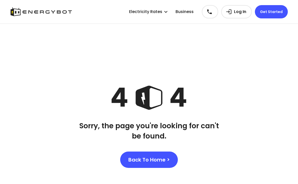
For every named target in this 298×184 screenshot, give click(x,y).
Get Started (271, 11)
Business (185, 12)
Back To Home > (149, 159)
